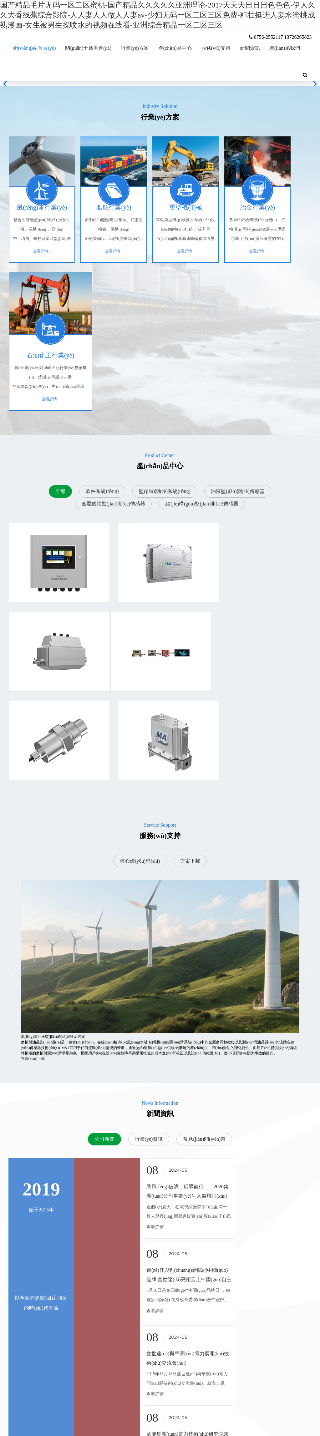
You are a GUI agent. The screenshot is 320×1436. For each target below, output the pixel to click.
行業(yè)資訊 (149, 929)
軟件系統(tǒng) (102, 370)
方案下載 (190, 651)
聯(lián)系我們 (284, 72)
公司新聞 (104, 929)
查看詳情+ (36, 277)
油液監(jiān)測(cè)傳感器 (238, 370)
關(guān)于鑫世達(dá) (88, 72)
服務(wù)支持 (216, 72)
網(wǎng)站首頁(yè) (34, 72)
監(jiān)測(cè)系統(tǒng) (164, 370)
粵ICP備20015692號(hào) (243, 1417)
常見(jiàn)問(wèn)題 (204, 929)
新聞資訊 (250, 72)
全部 (60, 370)
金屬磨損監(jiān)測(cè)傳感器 (113, 382)
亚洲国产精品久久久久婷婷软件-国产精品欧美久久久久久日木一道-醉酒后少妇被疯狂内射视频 (78, 1433)
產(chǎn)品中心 (175, 72)
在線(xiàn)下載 (33, 849)
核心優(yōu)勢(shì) (140, 651)
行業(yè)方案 (135, 72)
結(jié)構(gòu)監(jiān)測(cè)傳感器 (201, 382)
